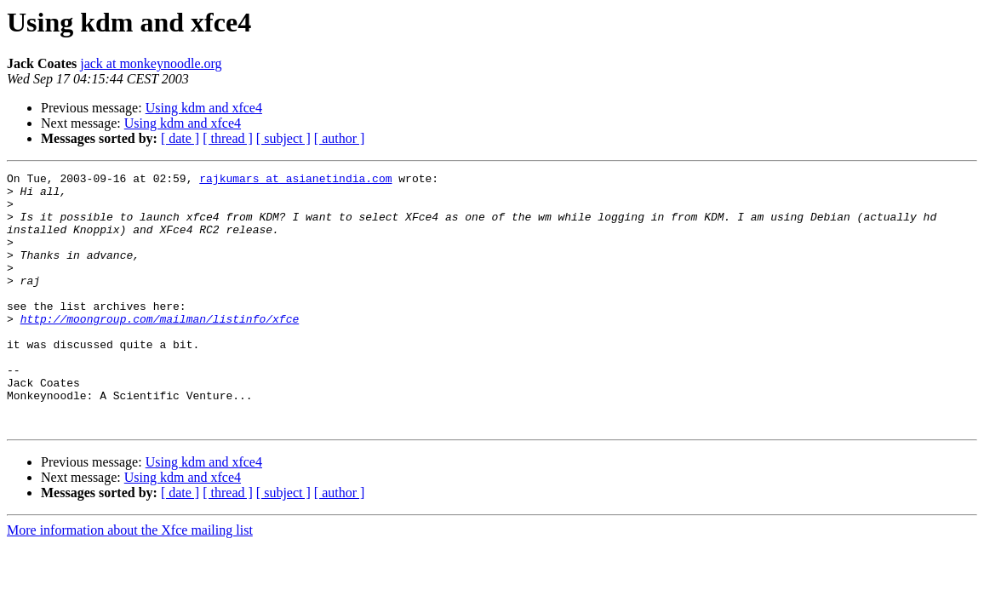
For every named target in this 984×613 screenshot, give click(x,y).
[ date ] (180, 138)
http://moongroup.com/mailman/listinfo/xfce (160, 349)
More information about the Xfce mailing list (130, 581)
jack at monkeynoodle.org (150, 63)
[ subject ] (283, 138)
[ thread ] (228, 138)
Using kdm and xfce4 (204, 107)
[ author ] (339, 138)
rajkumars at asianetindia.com (295, 180)
